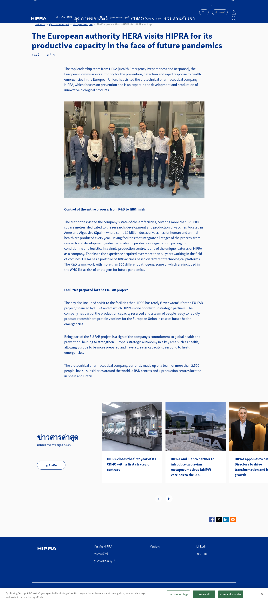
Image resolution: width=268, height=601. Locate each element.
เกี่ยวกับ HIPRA (69, 12)
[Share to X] (219, 519)
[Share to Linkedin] (226, 519)
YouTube (201, 553)
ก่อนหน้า (158, 498)
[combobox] (195, 12)
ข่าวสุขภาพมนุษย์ (83, 24)
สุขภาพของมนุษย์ (108, 12)
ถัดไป (169, 498)
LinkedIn (201, 546)
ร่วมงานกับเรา (146, 12)
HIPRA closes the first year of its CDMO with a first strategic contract (131, 464)
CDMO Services (128, 12)
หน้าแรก (40, 24)
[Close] (262, 597)
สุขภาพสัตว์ (101, 553)
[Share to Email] (233, 519)
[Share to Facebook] (212, 519)
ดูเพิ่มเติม (51, 465)
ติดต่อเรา (230, 3)
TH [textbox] (195, 12)
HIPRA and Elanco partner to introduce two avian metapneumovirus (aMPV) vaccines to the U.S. (192, 467)
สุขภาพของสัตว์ (88, 12)
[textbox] (211, 12)
